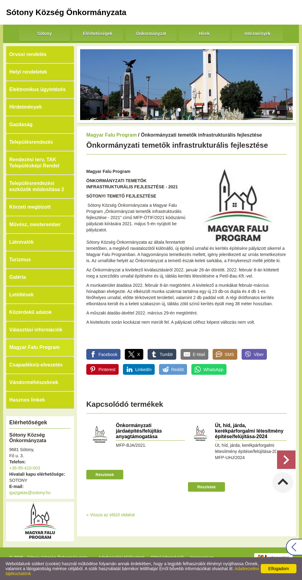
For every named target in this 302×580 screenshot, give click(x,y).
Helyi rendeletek (28, 71)
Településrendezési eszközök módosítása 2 (36, 186)
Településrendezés (31, 142)
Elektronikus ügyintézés (37, 89)
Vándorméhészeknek (33, 382)
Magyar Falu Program (34, 347)
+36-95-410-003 (24, 468)
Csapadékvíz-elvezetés (36, 364)
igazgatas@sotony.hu (30, 492)
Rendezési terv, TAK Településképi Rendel (34, 162)
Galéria (17, 277)
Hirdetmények (25, 107)
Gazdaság (21, 124)
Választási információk (36, 329)
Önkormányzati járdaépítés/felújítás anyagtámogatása (139, 431)
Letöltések (21, 294)
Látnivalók (21, 242)
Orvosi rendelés (28, 54)
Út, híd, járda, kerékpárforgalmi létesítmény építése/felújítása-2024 (249, 431)
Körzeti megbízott (30, 207)
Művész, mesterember (35, 224)
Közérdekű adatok (30, 312)
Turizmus (20, 259)
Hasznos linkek (27, 399)
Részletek (105, 474)
